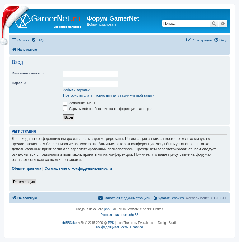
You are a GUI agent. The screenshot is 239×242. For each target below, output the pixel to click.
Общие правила (26, 168)
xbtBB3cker (69, 223)
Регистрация (24, 182)
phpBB (109, 209)
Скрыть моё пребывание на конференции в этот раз (107, 109)
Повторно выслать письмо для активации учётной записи (109, 95)
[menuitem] (37, 40)
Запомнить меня (79, 103)
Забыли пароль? (76, 90)
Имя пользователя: (28, 73)
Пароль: (19, 83)
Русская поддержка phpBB (119, 214)
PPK (111, 223)
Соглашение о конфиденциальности (78, 168)
